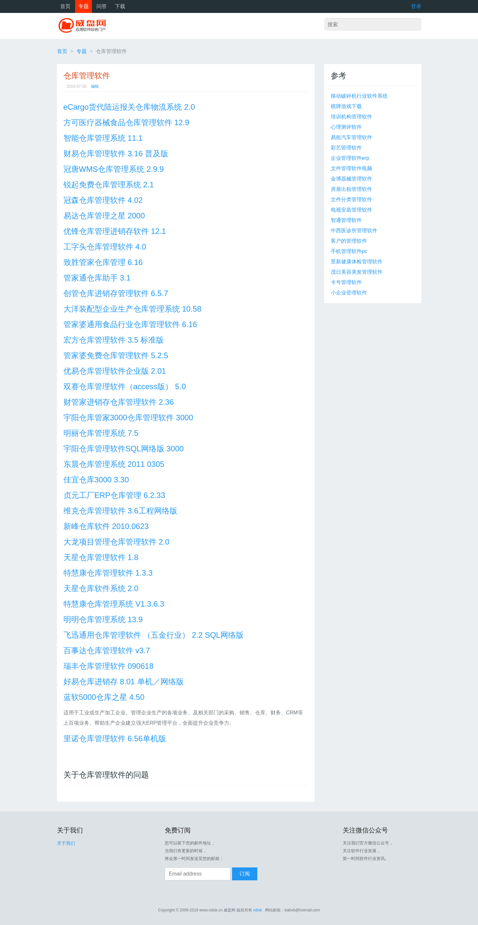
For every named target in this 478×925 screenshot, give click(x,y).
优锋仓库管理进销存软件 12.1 (114, 231)
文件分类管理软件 (351, 199)
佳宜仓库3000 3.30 (96, 479)
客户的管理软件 (349, 241)
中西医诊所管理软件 (354, 230)
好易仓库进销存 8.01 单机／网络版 (123, 681)
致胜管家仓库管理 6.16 (103, 262)
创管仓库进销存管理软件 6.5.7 (115, 293)
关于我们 (66, 843)
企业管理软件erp (350, 158)
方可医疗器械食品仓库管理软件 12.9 (126, 122)
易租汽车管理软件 (351, 137)
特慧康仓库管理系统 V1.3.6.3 (113, 604)
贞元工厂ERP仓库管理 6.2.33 (114, 495)
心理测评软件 (346, 127)
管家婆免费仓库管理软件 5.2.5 (115, 355)
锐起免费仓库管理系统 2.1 (108, 184)
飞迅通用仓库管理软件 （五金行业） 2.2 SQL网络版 (153, 635)
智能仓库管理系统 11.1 (103, 138)
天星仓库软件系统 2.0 (101, 588)
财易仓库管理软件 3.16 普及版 (115, 153)
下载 (120, 6)
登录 (416, 6)
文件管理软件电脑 (351, 168)
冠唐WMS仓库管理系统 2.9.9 (113, 169)
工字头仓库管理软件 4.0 (104, 246)
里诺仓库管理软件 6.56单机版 (114, 738)
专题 (83, 6)
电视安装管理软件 (351, 210)
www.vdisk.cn (211, 910)
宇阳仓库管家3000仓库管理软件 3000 (128, 417)
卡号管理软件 (346, 282)
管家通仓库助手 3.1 (97, 277)
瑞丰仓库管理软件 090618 (108, 666)
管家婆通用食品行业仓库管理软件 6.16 (130, 324)
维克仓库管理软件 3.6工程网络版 (120, 510)
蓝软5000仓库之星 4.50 (104, 697)
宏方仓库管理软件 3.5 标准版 (113, 340)
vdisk (257, 910)
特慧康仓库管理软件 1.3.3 (108, 572)
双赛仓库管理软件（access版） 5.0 (124, 386)
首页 (65, 6)
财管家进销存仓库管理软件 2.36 (118, 402)
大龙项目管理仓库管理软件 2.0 (116, 541)
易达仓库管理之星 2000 (104, 215)
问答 (101, 6)
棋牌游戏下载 (346, 106)
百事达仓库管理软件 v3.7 (106, 650)
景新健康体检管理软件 (357, 261)
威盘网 (84, 26)
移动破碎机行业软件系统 (359, 96)
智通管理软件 (346, 220)
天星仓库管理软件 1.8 (101, 557)
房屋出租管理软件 (351, 189)
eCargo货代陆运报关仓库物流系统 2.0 (129, 107)
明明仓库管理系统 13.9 (103, 619)
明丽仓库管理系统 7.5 (101, 433)
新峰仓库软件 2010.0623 (106, 526)
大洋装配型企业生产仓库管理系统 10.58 (132, 308)
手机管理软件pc (349, 251)
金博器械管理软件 (351, 179)
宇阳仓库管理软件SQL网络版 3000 (123, 448)
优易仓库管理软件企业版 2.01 (114, 371)
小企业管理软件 (349, 292)
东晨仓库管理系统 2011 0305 (113, 464)
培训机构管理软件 (351, 116)
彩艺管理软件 (346, 147)
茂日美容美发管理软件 (357, 272)
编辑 (95, 86)
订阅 (244, 873)
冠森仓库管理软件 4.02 (103, 200)
